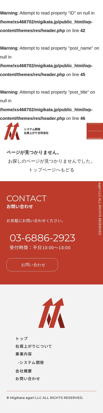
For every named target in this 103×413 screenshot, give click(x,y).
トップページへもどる (51, 169)
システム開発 (32, 362)
